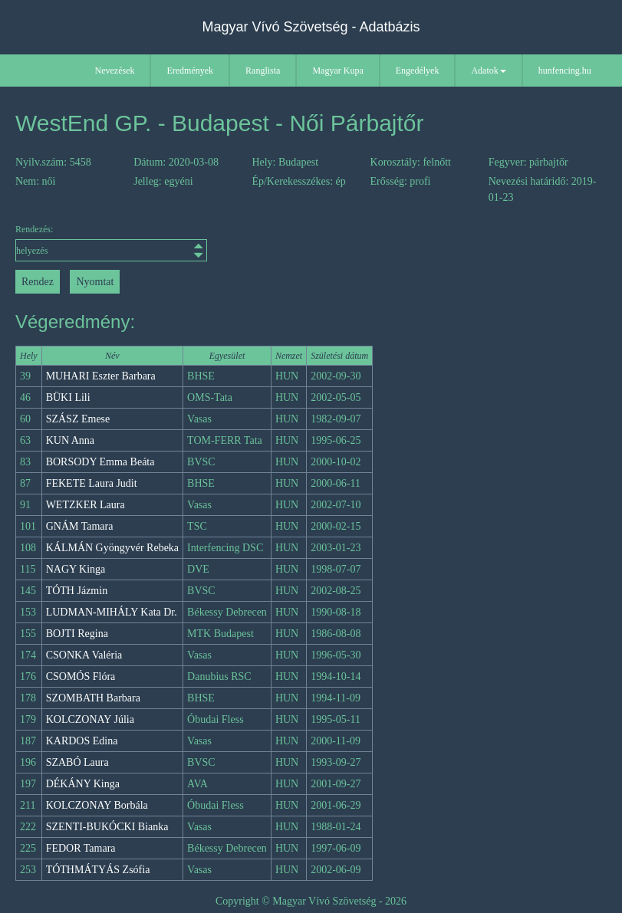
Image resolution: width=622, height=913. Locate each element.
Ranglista (262, 70)
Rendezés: (89, 242)
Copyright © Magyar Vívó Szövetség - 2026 (311, 901)
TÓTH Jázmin (76, 590)
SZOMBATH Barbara (93, 698)
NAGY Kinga (76, 569)
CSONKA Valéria (84, 655)
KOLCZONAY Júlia (90, 719)
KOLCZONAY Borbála (97, 805)
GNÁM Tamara (80, 526)
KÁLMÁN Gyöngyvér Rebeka (112, 547)
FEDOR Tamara (81, 848)
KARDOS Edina (82, 741)
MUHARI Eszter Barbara (101, 376)
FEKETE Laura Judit (91, 483)
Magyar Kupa (337, 70)
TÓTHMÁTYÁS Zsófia (98, 869)
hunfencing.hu (564, 70)
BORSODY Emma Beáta (100, 462)
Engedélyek (417, 70)
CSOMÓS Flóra (81, 676)
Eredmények (189, 70)
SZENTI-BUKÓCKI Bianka (107, 827)
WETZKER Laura (85, 505)
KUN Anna (70, 440)
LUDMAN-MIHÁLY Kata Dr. (111, 612)
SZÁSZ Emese (78, 419)
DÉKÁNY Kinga (83, 784)
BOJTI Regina (77, 633)
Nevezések (115, 70)
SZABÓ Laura (77, 762)
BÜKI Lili (68, 397)
